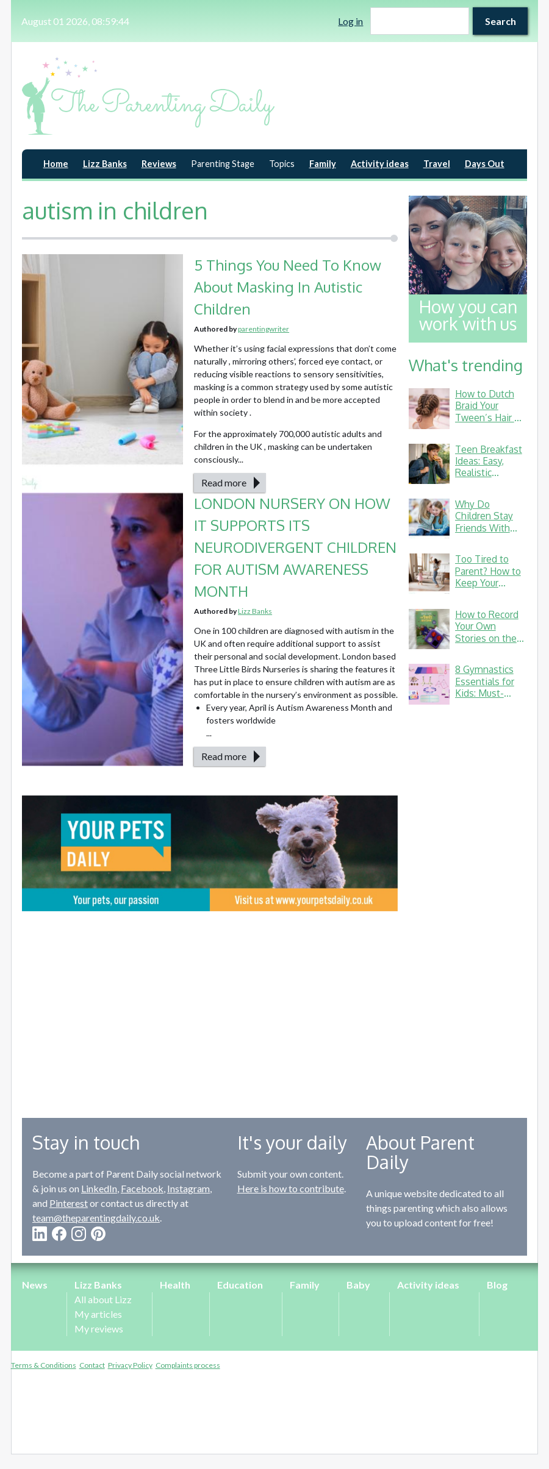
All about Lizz (103, 1299)
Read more (223, 482)
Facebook (142, 1188)
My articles (98, 1314)
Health (175, 1284)
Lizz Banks (105, 163)
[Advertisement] (468, 902)
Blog (497, 1284)
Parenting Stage (222, 163)
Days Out (484, 163)
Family (322, 163)
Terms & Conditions (43, 1365)
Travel (436, 163)
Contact (92, 1365)
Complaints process (188, 1365)
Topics (282, 163)
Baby (358, 1284)
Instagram (188, 1188)
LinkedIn (99, 1188)
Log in (350, 21)
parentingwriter (263, 328)
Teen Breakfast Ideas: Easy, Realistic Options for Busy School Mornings (488, 478)
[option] (210, 853)
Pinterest (68, 1203)
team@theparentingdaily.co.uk (96, 1217)
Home (55, 163)
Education (240, 1284)
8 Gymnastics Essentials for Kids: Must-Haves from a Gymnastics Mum (484, 699)
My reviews (98, 1328)
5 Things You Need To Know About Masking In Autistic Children (287, 286)
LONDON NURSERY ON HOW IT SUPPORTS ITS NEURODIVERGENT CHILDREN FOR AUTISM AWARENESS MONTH (295, 547)
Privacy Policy (130, 1365)
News (35, 1284)
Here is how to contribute (290, 1188)
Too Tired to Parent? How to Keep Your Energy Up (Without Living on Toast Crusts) (490, 588)
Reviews (159, 163)
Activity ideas (380, 163)
